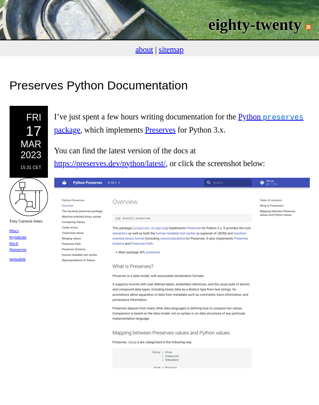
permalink (18, 259)
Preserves (160, 129)
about (144, 49)
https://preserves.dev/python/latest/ (110, 162)
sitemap (171, 49)
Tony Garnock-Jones (26, 221)
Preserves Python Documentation (99, 85)
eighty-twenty (254, 25)
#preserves (18, 249)
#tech (14, 243)
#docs (14, 230)
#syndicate (18, 237)
